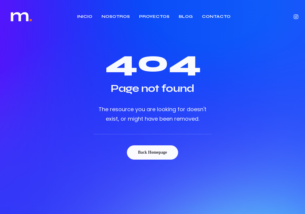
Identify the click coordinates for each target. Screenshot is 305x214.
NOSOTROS (116, 16)
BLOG (186, 16)
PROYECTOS (154, 16)
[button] (295, 16)
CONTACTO (216, 16)
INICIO (84, 16)
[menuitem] (85, 16)
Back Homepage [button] (152, 152)
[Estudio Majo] (21, 17)
